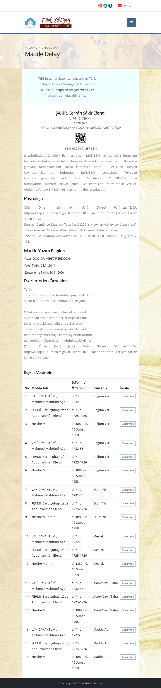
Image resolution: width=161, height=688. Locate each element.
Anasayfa (31, 47)
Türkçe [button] (125, 5)
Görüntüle (128, 396)
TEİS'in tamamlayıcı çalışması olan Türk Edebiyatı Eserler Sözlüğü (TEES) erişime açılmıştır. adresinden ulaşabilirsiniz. (67, 87)
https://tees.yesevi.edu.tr (75, 90)
